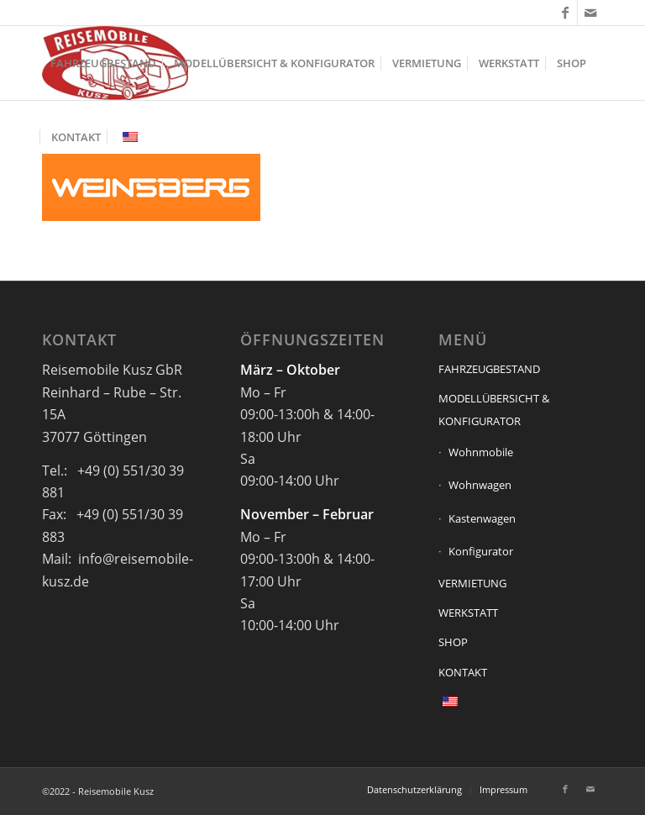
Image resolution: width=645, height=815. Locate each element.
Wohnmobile (480, 452)
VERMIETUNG (472, 583)
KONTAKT (462, 672)
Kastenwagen (482, 518)
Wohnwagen (479, 484)
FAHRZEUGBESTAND (489, 368)
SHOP (453, 641)
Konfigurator (480, 551)
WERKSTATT (468, 612)
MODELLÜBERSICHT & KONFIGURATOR (493, 409)
